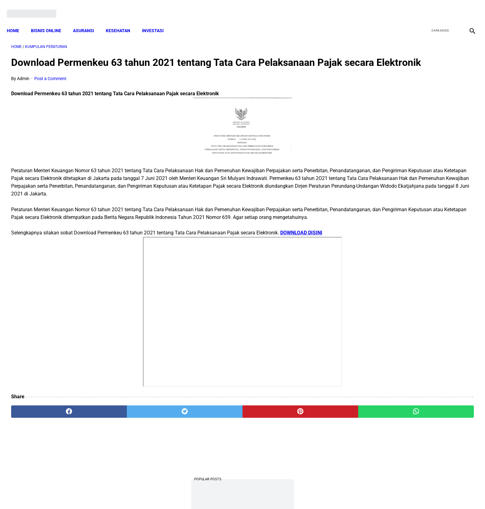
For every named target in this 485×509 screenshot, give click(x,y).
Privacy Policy (209, 493)
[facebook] (423, 7)
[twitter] (438, 7)
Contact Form (290, 493)
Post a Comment (50, 88)
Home (17, 20)
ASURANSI (87, 20)
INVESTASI (157, 20)
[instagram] (467, 7)
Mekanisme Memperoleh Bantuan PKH (406, 284)
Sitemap (263, 493)
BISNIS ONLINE (50, 20)
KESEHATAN (122, 20)
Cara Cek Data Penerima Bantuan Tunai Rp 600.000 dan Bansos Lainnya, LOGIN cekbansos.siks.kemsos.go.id (407, 322)
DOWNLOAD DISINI (301, 258)
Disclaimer (239, 493)
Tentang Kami (323, 493)
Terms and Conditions (169, 493)
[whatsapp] (284, 436)
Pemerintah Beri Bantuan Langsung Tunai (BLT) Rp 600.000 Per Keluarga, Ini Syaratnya (409, 407)
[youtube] (452, 7)
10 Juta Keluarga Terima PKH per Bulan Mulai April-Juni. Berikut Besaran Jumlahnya (407, 114)
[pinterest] (206, 436)
